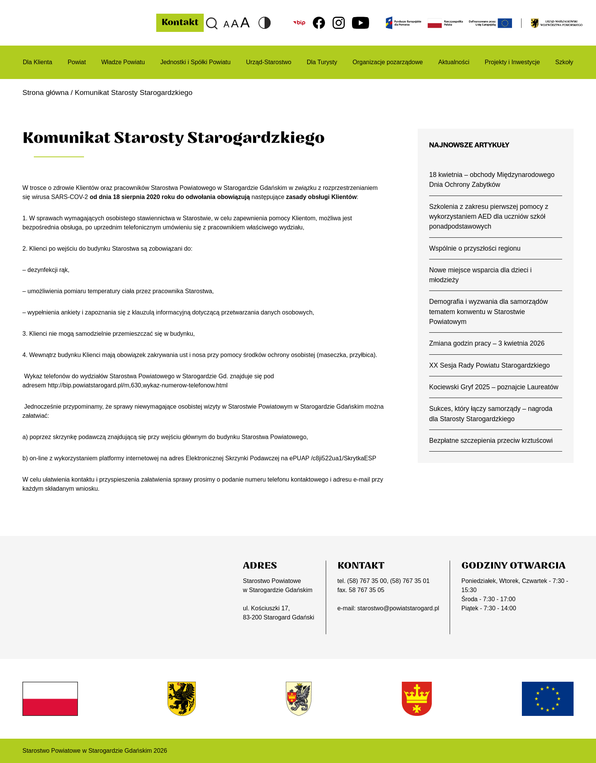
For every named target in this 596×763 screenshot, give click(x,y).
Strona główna (45, 92)
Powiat (77, 62)
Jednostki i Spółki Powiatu (195, 62)
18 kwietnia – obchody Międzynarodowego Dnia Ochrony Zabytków (492, 179)
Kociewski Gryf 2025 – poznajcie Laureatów (493, 387)
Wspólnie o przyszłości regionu (475, 248)
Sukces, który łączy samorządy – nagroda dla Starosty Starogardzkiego (490, 413)
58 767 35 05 (366, 590)
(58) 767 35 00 (367, 581)
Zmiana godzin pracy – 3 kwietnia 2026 (487, 344)
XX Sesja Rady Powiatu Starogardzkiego (489, 365)
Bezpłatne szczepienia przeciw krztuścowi (491, 440)
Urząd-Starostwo (268, 62)
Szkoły (564, 62)
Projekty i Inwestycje (512, 62)
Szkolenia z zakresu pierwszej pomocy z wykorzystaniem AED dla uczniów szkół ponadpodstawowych (488, 217)
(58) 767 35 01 (410, 581)
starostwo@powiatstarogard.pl (398, 608)
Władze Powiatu (123, 62)
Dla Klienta (37, 62)
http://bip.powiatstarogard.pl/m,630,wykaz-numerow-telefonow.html (138, 385)
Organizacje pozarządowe (387, 62)
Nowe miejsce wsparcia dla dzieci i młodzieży (480, 275)
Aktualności (453, 62)
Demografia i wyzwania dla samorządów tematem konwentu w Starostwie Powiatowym (488, 312)
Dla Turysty (322, 62)
